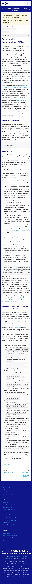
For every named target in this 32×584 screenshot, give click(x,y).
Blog (3, 489)
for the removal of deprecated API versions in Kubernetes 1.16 (15, 87)
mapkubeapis (17, 327)
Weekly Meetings (8, 524)
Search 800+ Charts (9, 509)
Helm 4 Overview (23, 8)
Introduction (6, 502)
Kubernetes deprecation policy (12, 68)
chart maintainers (6, 157)
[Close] (29, 9)
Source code (6, 487)
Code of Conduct (8, 494)
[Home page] (3, 27)
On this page (6, 35)
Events (4, 491)
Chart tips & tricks (9, 504)
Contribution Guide (9, 520)
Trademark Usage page (17, 576)
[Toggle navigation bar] (3, 3)
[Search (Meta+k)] (28, 3)
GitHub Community (8, 533)
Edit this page (6, 464)
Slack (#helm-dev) (9, 518)
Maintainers (6, 522)
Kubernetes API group (22, 100)
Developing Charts (8, 507)
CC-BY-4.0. (22, 563)
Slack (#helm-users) (9, 535)
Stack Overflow (7, 538)
